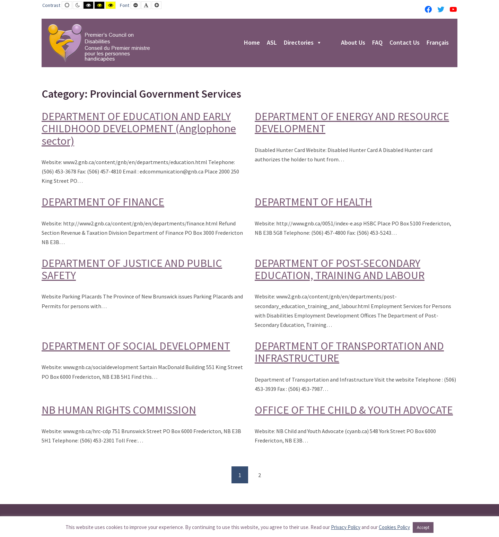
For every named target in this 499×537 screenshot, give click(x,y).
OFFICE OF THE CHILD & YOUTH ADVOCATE (354, 410)
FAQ (377, 42)
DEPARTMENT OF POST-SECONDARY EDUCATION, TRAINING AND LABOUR (339, 269)
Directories (303, 42)
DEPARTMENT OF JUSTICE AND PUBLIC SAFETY (132, 269)
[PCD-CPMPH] (99, 43)
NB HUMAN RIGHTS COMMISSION (119, 410)
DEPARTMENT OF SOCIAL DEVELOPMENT (136, 346)
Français (438, 42)
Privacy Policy (345, 527)
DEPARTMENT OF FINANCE (103, 202)
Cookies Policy (394, 527)
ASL (272, 42)
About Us (353, 42)
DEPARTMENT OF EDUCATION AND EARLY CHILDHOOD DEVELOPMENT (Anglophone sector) (139, 128)
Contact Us (404, 42)
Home (252, 42)
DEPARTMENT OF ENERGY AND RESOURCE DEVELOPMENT (352, 122)
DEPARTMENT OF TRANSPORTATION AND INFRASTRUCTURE (349, 352)
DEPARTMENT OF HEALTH (313, 202)
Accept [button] (423, 527)
